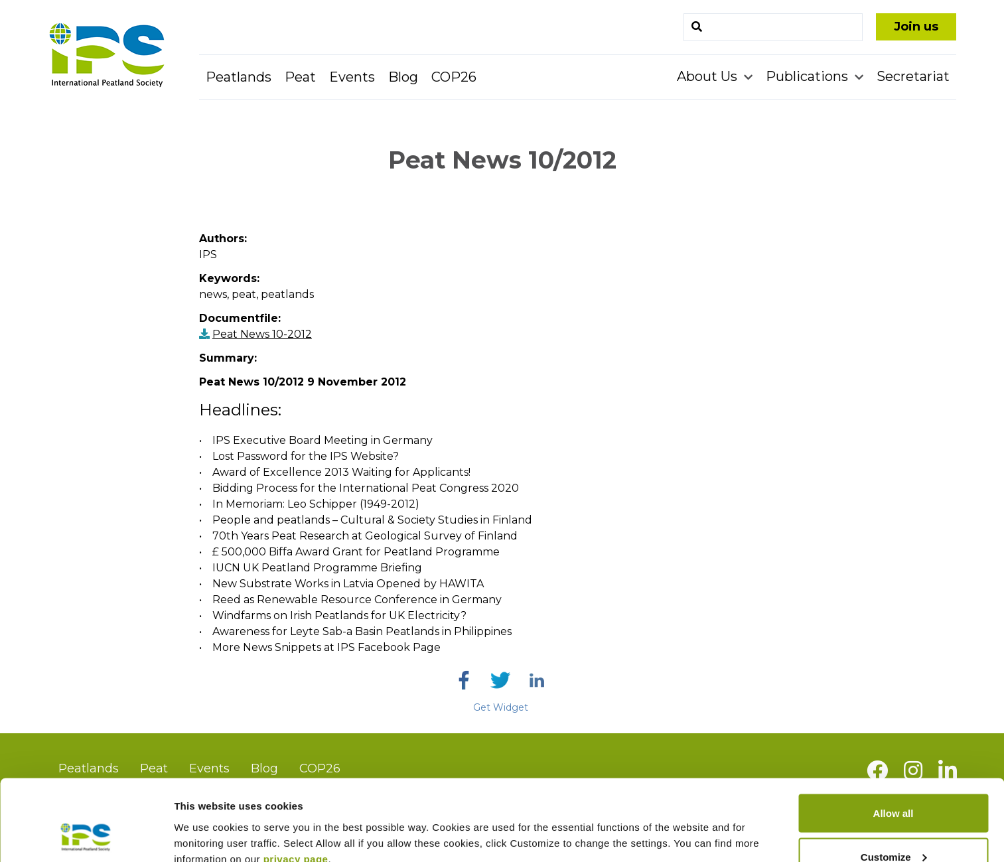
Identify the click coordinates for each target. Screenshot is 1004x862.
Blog (403, 77)
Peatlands (238, 77)
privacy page (295, 784)
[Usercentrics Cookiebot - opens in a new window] (86, 836)
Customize (894, 783)
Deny (893, 826)
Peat (300, 77)
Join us (916, 26)
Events (352, 77)
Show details (205, 821)
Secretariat (913, 76)
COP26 (453, 77)
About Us (709, 76)
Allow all (893, 739)
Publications (808, 76)
